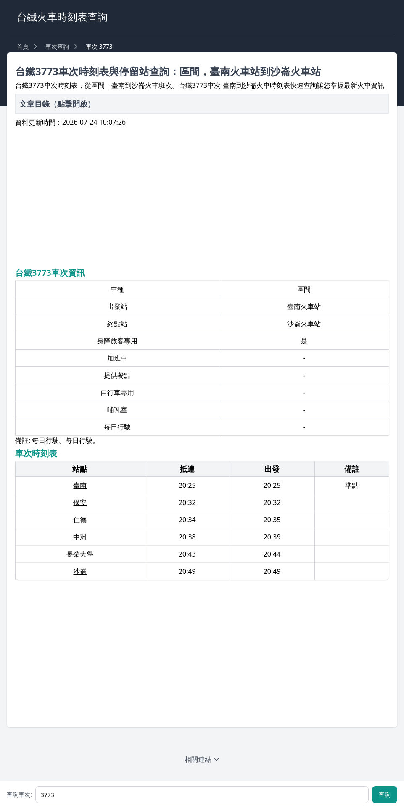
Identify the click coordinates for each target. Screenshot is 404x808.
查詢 (385, 794)
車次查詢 (57, 46)
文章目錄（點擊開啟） (57, 104)
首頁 (23, 46)
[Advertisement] (202, 196)
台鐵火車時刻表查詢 (62, 17)
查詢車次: (19, 794)
